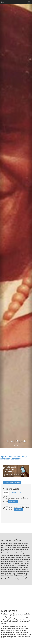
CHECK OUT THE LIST (12, 482)
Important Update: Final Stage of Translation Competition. (15, 457)
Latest (6, 492)
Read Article (13, 501)
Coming (13, 492)
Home (3, 2)
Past (20, 492)
